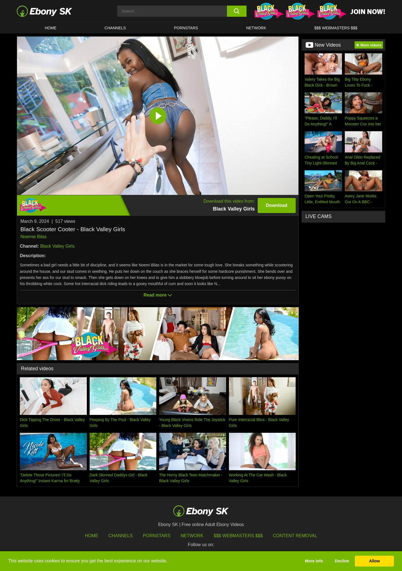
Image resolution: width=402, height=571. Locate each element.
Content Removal (295, 535)
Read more (157, 295)
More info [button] (314, 561)
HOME (50, 28)
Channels (115, 28)
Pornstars (186, 28)
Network (256, 28)
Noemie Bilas (33, 236)
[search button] (236, 11)
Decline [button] (342, 561)
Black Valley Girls (57, 246)
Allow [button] (374, 561)
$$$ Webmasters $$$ (335, 28)
